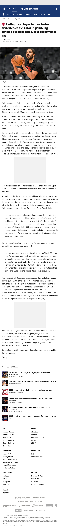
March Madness (8, 443)
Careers (34, 435)
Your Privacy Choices (10, 462)
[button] (49, 14)
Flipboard (5, 493)
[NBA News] (11, 14)
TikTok (4, 479)
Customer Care (37, 457)
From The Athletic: (44, 208)
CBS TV (33, 443)
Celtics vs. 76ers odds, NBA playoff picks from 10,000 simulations (29, 374)
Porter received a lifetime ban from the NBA (20, 103)
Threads (5, 490)
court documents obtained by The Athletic (39, 93)
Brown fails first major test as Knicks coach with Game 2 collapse (31, 400)
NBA (39, 90)
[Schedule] (28, 14)
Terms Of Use (7, 454)
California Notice (8, 468)
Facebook (6, 484)
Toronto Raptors (14, 87)
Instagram (6, 482)
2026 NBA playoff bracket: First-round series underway (30, 390)
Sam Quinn (7, 39)
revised (22, 278)
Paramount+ (35, 440)
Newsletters (35, 479)
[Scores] (19, 14)
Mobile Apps (7, 446)
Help (33, 454)
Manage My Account (38, 476)
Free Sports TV (7, 437)
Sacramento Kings (45, 112)
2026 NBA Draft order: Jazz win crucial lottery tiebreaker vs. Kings (32, 417)
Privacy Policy (7, 457)
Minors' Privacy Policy (10, 460)
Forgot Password (37, 484)
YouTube (5, 476)
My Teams (35, 482)
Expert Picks (18, 19)
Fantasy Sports (8, 435)
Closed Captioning (9, 465)
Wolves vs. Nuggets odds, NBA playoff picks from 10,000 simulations (31, 408)
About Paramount (37, 437)
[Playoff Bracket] (40, 14)
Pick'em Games (8, 432)
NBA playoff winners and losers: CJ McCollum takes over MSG (32, 381)
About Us (34, 432)
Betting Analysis (8, 440)
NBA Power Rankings (7, 19)
